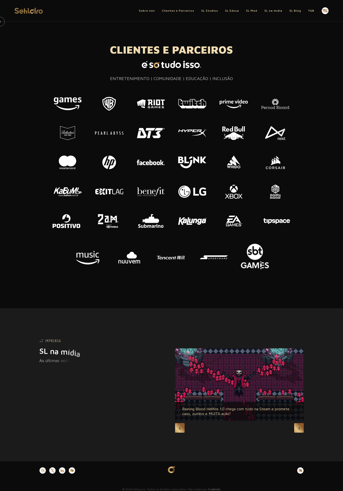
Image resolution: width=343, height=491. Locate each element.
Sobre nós (147, 10)
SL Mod (251, 10)
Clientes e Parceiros (178, 10)
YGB (311, 10)
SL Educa (232, 10)
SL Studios (209, 10)
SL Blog (295, 10)
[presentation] (180, 428)
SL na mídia (273, 10)
